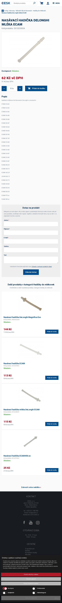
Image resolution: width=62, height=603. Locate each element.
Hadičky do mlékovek (39, 11)
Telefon (6, 246)
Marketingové (41, 592)
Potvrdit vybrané (31, 579)
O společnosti (29, 549)
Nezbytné (11, 588)
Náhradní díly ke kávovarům (24, 11)
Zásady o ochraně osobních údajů (42, 266)
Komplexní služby (31, 552)
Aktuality (28, 554)
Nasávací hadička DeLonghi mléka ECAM (14, 13)
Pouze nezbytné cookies (31, 583)
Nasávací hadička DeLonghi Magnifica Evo (22, 317)
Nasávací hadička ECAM (14, 363)
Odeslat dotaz (31, 272)
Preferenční (41, 588)
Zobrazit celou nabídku (30, 487)
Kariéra (27, 551)
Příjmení (7, 229)
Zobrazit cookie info (31, 598)
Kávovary (12, 11)
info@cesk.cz (33, 513)
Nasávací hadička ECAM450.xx (17, 456)
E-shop (6, 11)
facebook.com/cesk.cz (31, 514)
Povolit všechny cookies (31, 574)
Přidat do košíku (36, 88)
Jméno (6, 220)
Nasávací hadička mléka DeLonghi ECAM (22, 409)
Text (5, 255)
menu (56, 3)
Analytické (11, 592)
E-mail (6, 237)
